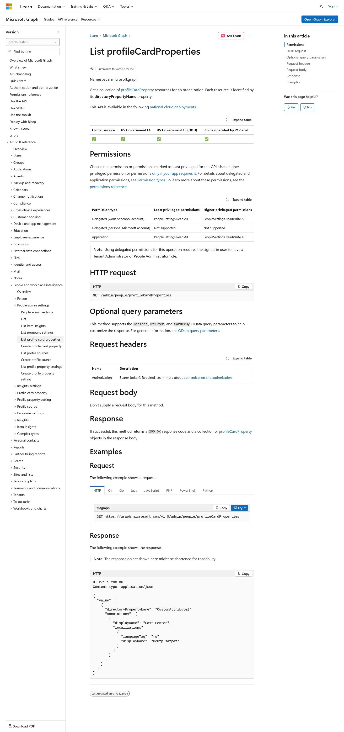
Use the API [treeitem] (18, 101)
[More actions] (250, 36)
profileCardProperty (137, 89)
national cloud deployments (173, 106)
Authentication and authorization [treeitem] (34, 87)
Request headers (298, 63)
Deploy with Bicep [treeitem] (23, 121)
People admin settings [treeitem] (37, 312)
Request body (296, 69)
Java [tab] (134, 490)
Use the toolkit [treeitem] (20, 114)
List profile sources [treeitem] (34, 353)
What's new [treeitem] (18, 67)
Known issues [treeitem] (19, 128)
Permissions (295, 44)
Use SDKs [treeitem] (17, 108)
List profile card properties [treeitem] (40, 339)
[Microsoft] (9, 6)
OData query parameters (198, 330)
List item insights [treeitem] (33, 325)
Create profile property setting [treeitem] (37, 376)
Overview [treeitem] (20, 149)
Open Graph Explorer (320, 19)
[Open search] (321, 6)
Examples (293, 82)
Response (293, 76)
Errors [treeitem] (14, 135)
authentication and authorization (208, 377)
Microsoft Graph (115, 35)
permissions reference (108, 186)
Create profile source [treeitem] (36, 359)
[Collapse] (59, 32)
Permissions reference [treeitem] (25, 94)
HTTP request (296, 50)
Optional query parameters (306, 57)
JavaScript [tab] (151, 490)
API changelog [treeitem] (20, 74)
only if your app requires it (174, 173)
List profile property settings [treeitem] (41, 366)
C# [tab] (110, 490)
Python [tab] (208, 490)
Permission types (151, 179)
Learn (94, 35)
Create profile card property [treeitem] (41, 346)
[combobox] (33, 42)
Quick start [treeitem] (18, 81)
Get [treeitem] (23, 318)
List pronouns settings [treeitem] (37, 332)
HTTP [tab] (97, 490)
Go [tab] (121, 490)
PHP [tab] (169, 490)
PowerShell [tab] (187, 490)
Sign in (333, 6)
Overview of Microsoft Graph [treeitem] (31, 60)
